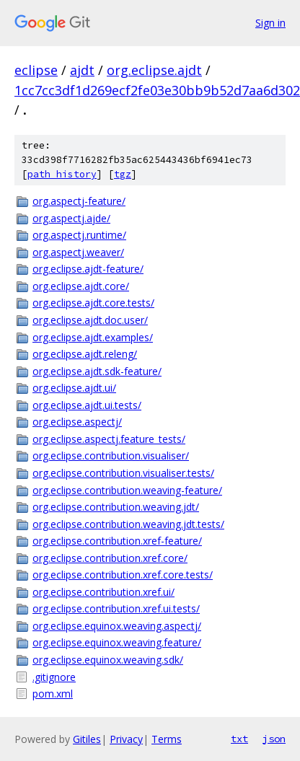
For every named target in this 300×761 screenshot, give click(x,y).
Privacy (126, 739)
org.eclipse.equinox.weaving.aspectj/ (116, 626)
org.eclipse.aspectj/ (77, 421)
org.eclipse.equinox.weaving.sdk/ (107, 660)
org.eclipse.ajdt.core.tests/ (93, 302)
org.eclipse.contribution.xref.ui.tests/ (116, 608)
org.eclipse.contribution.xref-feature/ (117, 540)
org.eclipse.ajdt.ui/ (74, 388)
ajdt (82, 70)
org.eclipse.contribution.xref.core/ (110, 558)
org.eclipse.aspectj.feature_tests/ (108, 439)
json (274, 738)
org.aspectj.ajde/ (71, 218)
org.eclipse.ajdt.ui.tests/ (86, 405)
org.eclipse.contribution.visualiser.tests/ (123, 473)
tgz (122, 174)
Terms (166, 739)
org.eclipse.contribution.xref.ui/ (103, 592)
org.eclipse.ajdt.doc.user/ (90, 320)
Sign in (270, 23)
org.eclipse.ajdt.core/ (80, 286)
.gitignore (54, 677)
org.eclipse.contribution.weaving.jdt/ (115, 507)
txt (239, 738)
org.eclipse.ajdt (154, 70)
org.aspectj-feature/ (78, 201)
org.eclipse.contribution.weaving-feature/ (127, 490)
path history (62, 174)
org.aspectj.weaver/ (78, 252)
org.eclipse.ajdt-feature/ (88, 269)
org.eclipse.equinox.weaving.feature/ (116, 642)
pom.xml (52, 693)
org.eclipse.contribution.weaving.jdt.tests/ (128, 524)
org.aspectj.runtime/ (79, 235)
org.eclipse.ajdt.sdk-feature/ (97, 371)
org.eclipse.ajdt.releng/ (84, 354)
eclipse (36, 70)
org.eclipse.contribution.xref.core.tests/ (122, 574)
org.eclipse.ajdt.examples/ (92, 337)
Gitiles (87, 739)
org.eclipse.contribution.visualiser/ (110, 455)
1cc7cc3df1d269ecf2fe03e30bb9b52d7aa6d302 (157, 90)
